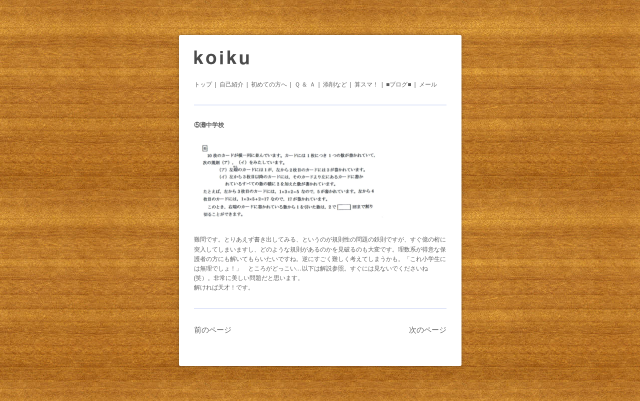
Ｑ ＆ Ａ (305, 84)
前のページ (213, 330)
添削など (335, 84)
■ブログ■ (399, 84)
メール (428, 84)
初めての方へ (269, 84)
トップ (203, 84)
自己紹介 (232, 84)
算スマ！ (366, 84)
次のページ (427, 330)
